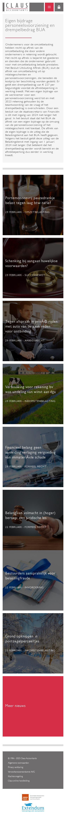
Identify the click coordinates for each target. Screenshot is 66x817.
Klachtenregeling (15, 777)
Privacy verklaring (15, 768)
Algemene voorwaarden (18, 763)
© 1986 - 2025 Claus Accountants (22, 759)
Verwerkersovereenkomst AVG (21, 772)
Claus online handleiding (18, 781)
